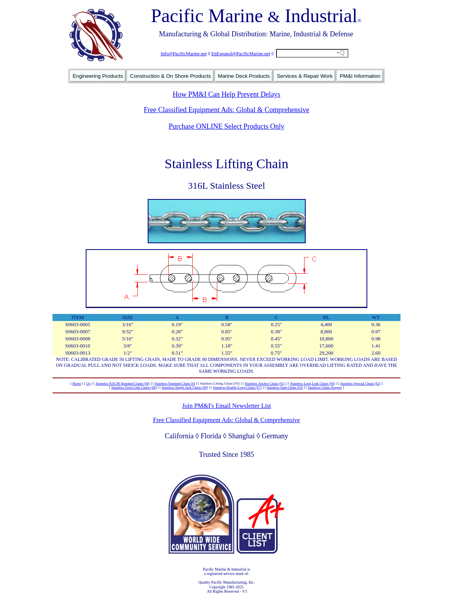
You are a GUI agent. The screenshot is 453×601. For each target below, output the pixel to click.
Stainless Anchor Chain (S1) (265, 383)
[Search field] (312, 53)
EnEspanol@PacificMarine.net (240, 53)
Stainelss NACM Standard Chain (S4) (123, 383)
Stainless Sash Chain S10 (285, 387)
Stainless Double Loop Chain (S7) (237, 387)
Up (88, 383)
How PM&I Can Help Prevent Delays (226, 94)
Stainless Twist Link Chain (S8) (134, 387)
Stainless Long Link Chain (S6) (312, 383)
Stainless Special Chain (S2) (360, 383)
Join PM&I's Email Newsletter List (226, 405)
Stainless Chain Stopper (325, 387)
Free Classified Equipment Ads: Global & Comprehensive (226, 110)
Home (76, 383)
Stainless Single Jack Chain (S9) (185, 387)
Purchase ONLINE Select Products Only (226, 126)
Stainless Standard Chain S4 (175, 383)
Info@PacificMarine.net (184, 53)
